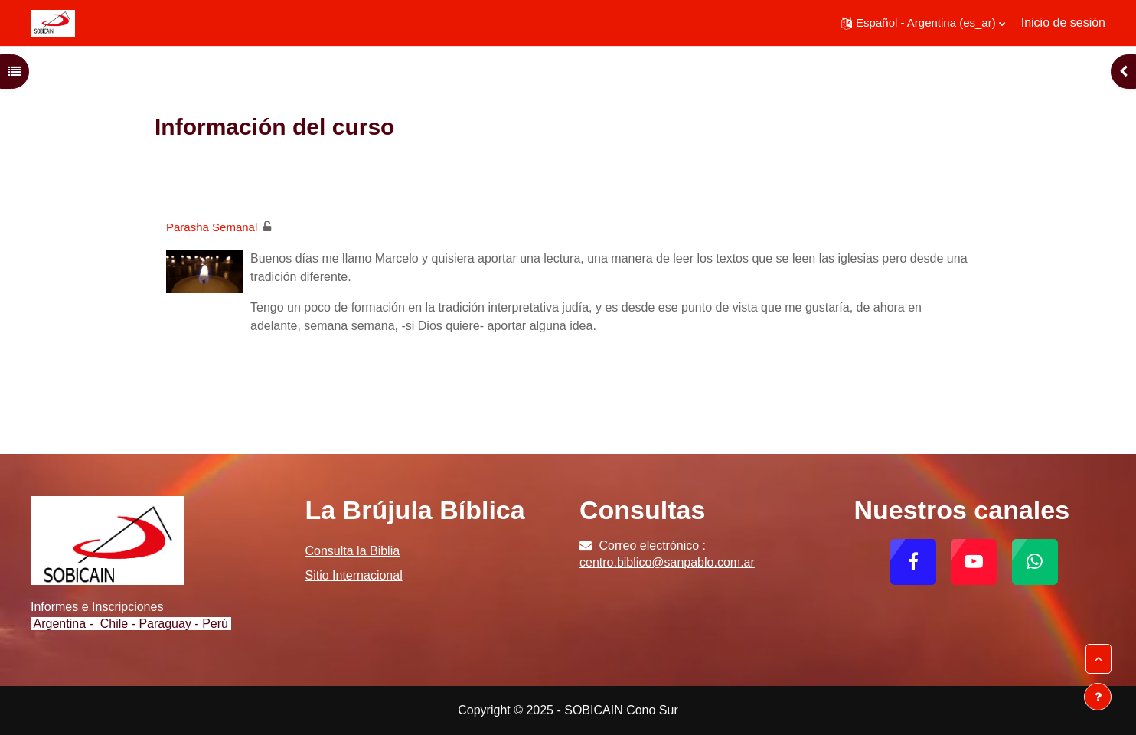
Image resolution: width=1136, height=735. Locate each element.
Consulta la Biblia (352, 550)
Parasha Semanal (211, 227)
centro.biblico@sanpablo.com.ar (667, 562)
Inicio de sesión (1063, 22)
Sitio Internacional (354, 575)
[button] (923, 23)
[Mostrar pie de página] (1098, 696)
